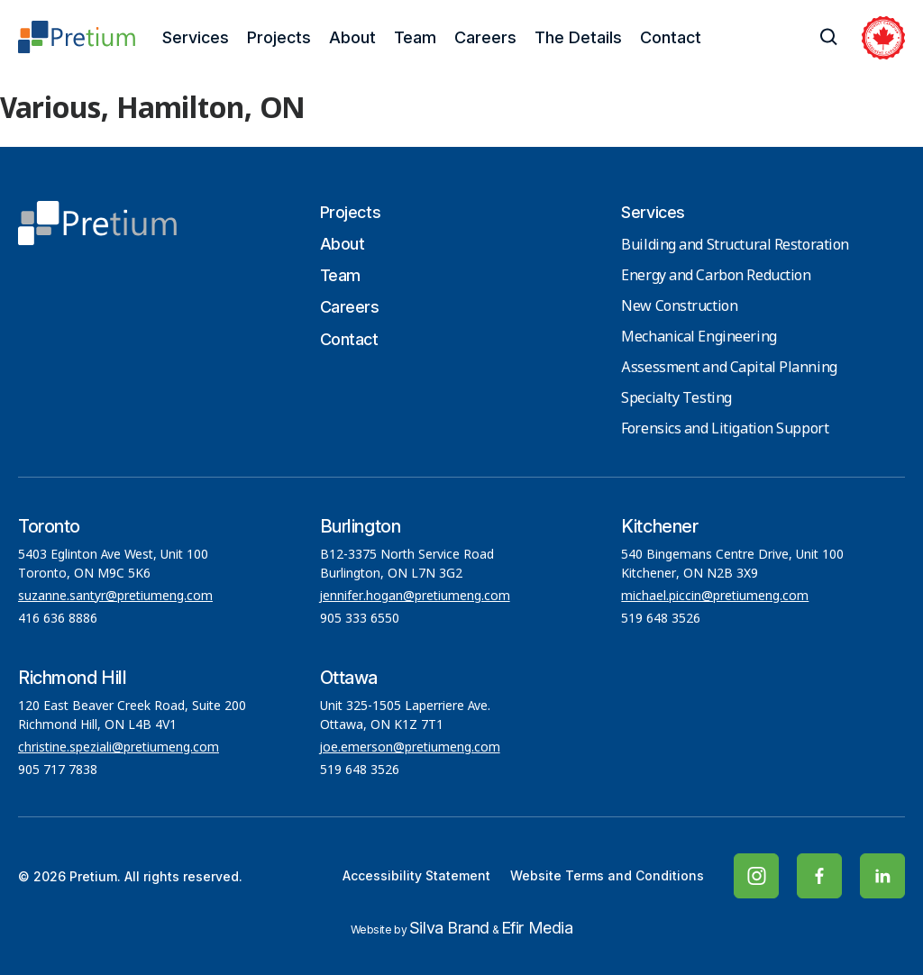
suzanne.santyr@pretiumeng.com (115, 596)
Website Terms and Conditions (607, 875)
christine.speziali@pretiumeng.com (118, 748)
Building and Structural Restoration (735, 245)
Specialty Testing (676, 398)
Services (195, 37)
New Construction (679, 306)
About (352, 37)
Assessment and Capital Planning (728, 368)
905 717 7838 (57, 770)
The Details (578, 37)
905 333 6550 (359, 619)
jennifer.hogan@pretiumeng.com (415, 596)
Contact (670, 37)
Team (415, 37)
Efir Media (537, 927)
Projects (279, 37)
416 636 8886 (57, 619)
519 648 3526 (662, 619)
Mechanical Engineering (698, 337)
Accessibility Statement (416, 875)
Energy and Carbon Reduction (715, 276)
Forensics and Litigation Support (724, 429)
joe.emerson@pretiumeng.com (410, 748)
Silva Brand (449, 927)
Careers (485, 37)
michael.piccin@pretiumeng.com (715, 596)
